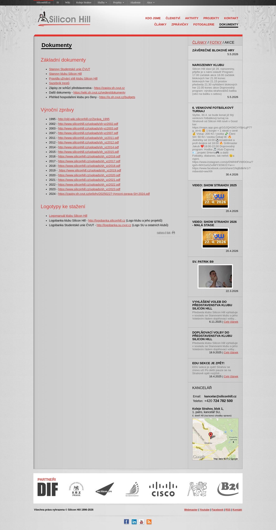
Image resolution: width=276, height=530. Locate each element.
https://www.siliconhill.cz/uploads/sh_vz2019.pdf (89, 170)
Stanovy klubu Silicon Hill (65, 73)
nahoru (161, 232)
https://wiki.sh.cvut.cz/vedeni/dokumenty (99, 92)
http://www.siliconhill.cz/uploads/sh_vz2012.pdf (88, 142)
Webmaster (191, 509)
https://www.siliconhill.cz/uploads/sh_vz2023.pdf (89, 189)
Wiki (67, 2)
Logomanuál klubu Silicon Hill (68, 215)
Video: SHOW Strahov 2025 (214, 185)
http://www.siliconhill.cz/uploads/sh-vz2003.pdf (88, 128)
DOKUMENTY (228, 24)
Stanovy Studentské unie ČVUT (69, 69)
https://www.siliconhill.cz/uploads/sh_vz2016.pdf (89, 156)
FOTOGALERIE (203, 24)
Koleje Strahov (83, 2)
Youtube (204, 509)
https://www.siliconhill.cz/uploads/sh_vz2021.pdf (89, 179)
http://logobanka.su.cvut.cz (114, 225)
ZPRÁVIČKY (179, 24)
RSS (228, 509)
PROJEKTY (211, 18)
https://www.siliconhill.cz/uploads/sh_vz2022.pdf (89, 184)
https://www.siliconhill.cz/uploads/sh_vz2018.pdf (89, 165)
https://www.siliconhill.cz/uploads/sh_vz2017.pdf (89, 161)
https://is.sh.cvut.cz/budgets (117, 97)
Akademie (135, 2)
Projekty (118, 2)
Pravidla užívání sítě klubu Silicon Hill (73, 78)
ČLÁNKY (160, 24)
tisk (169, 232)
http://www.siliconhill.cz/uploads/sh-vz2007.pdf (88, 133)
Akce (150, 2)
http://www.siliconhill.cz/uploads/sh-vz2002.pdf (88, 124)
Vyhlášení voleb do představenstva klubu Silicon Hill (212, 305)
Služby (102, 2)
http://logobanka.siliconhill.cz (106, 220)
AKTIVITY (192, 18)
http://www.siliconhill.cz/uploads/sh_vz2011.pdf (88, 137)
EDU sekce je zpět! (208, 363)
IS (58, 2)
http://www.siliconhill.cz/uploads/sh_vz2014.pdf (88, 147)
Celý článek (231, 321)
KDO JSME (153, 18)
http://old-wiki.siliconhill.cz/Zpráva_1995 (84, 119)
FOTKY (216, 42)
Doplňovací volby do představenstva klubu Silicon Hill (212, 336)
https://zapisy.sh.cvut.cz (109, 88)
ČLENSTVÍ (173, 18)
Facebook (217, 509)
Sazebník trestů (59, 83)
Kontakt (237, 509)
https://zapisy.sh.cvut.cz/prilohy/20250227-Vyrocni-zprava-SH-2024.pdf (104, 193)
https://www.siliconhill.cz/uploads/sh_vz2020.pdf (89, 175)
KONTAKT (231, 18)
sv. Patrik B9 (203, 261)
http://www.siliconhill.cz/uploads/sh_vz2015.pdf (88, 151)
